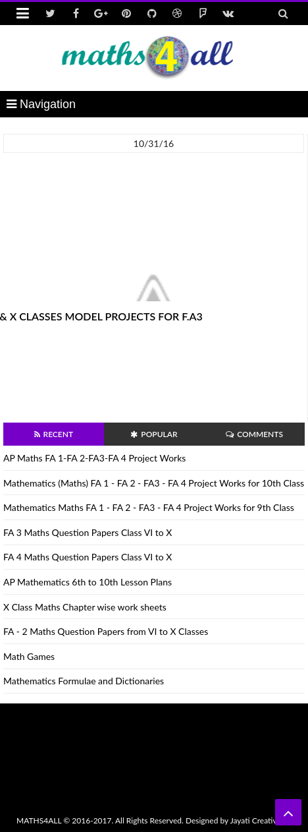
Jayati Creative (255, 820)
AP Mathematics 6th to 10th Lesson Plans (87, 581)
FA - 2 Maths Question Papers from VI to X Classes (105, 631)
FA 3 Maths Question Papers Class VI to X (87, 532)
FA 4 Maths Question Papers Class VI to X (87, 556)
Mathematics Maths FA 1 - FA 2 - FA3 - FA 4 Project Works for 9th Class (148, 507)
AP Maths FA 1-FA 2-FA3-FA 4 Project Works (94, 457)
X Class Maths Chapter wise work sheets (85, 606)
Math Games (29, 656)
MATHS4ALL (38, 820)
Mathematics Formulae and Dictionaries (83, 680)
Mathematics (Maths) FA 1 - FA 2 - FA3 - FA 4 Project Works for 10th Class (153, 483)
